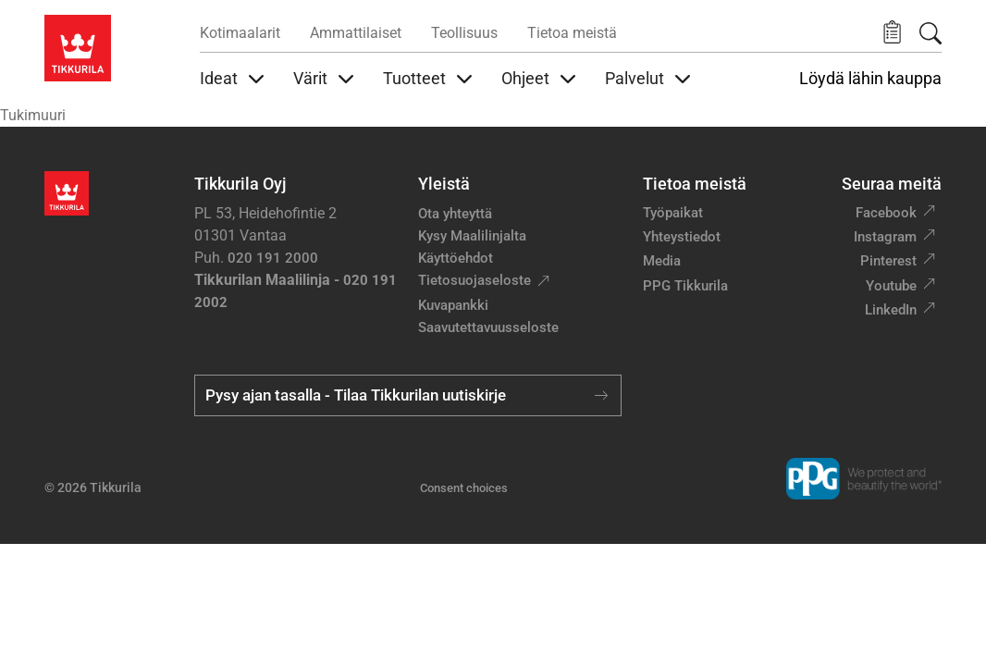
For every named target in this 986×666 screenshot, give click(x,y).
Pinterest (888, 261)
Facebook (886, 212)
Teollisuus (464, 33)
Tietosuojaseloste (474, 280)
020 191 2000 (273, 258)
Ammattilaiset (355, 33)
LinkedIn (891, 310)
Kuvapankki (453, 305)
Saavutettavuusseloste (488, 327)
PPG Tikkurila (685, 286)
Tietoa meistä (572, 33)
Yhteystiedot (682, 236)
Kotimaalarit (240, 33)
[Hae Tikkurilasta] (930, 33)
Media (662, 261)
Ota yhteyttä (455, 213)
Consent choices (464, 488)
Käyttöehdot (455, 258)
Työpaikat (673, 212)
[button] (892, 32)
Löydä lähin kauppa (870, 78)
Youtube (891, 286)
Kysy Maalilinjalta (472, 236)
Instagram (885, 236)
